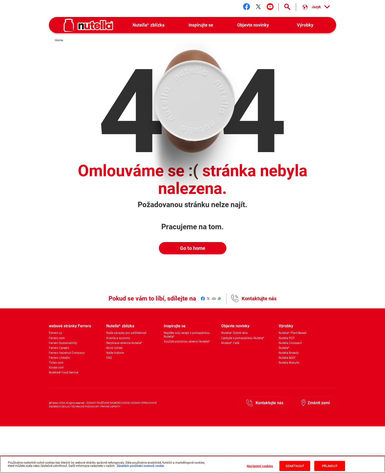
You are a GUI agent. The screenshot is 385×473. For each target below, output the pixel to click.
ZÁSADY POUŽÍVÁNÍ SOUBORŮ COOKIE (108, 402)
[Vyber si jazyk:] (316, 7)
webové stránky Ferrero (70, 326)
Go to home (192, 248)
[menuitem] (149, 25)
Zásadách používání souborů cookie (140, 468)
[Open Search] (287, 7)
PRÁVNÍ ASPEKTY (110, 406)
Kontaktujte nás (259, 298)
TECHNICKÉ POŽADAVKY (85, 406)
